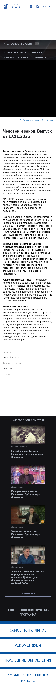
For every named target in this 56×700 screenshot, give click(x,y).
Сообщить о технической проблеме (36, 120)
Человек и (18, 44)
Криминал (8, 368)
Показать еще (28, 593)
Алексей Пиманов (11, 357)
